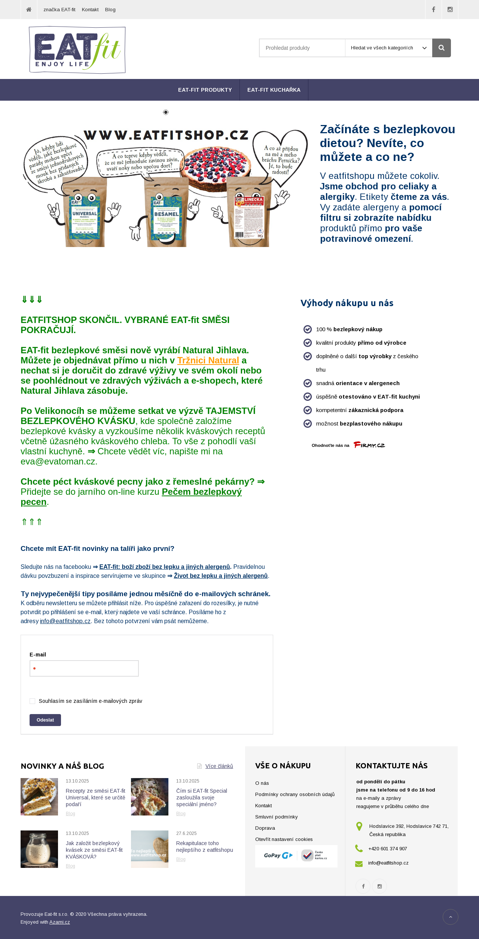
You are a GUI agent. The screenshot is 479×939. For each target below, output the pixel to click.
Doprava (265, 828)
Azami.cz (59, 922)
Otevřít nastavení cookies (284, 839)
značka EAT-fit (59, 9)
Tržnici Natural (208, 360)
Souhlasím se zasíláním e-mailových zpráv (90, 701)
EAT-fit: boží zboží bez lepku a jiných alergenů (164, 567)
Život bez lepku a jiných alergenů (221, 576)
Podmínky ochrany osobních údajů (295, 794)
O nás (262, 783)
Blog (110, 9)
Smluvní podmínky (276, 817)
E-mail (38, 655)
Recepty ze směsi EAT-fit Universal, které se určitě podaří (95, 797)
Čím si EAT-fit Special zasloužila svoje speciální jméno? (201, 797)
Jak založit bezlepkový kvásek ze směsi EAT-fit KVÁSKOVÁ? (94, 850)
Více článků (215, 766)
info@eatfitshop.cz (65, 621)
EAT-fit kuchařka (273, 90)
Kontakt (90, 9)
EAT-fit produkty (205, 90)
